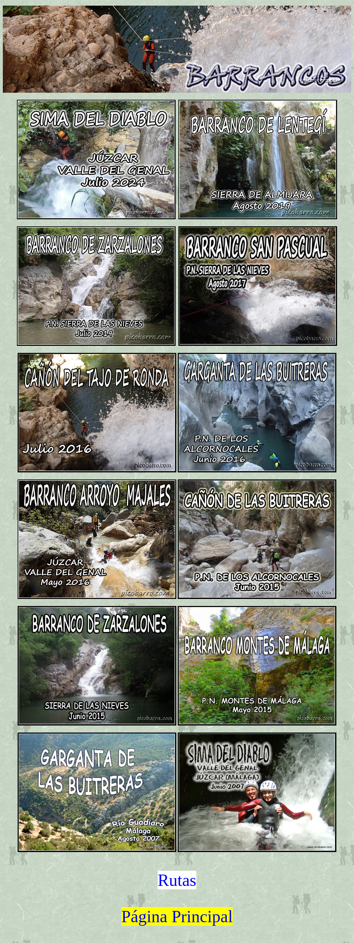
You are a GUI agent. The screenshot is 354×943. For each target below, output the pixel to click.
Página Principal (177, 916)
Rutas (177, 880)
